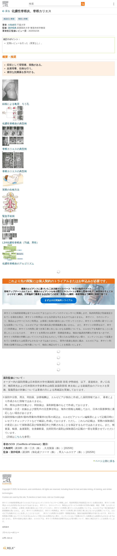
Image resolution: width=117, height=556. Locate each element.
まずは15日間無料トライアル (58, 300)
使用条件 (5, 527)
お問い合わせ (7, 538)
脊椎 (26, 19)
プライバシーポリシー (10, 532)
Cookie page (59, 497)
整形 (12, 19)
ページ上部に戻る (105, 461)
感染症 (6, 19)
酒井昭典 (12, 28)
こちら (18, 436)
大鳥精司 (12, 25)
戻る (6, 11)
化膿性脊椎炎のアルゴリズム (18, 263)
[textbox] (57, 4)
